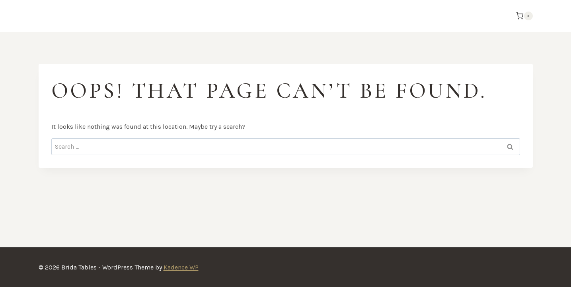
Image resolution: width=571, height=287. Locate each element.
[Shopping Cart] (522, 16)
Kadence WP (181, 267)
